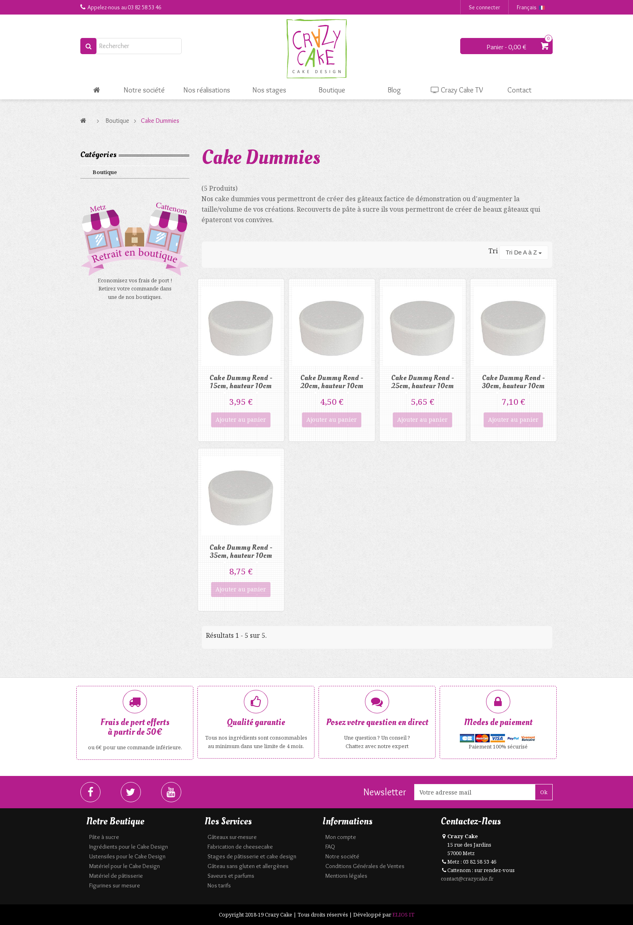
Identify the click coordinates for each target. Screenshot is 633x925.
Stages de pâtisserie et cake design (252, 856)
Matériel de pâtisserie (116, 875)
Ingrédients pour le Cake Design (128, 846)
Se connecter (484, 7)
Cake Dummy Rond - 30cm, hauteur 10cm (513, 382)
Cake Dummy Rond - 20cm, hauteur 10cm (331, 382)
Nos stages (269, 90)
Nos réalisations (206, 90)
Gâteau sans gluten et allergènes (248, 866)
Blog (394, 90)
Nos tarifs (219, 885)
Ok (543, 792)
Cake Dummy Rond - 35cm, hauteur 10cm (241, 551)
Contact (519, 90)
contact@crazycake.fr (467, 878)
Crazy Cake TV (457, 90)
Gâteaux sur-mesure (232, 837)
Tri (493, 251)
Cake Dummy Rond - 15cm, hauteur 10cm (241, 382)
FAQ (330, 846)
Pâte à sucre (104, 837)
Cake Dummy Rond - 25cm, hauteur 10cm (422, 382)
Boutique (332, 90)
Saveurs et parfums (231, 875)
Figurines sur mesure (114, 885)
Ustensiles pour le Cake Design (127, 856)
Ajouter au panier (241, 419)
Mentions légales (346, 875)
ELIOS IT (403, 914)
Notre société (144, 90)
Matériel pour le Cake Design (124, 866)
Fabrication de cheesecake (240, 846)
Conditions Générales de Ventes (365, 866)
